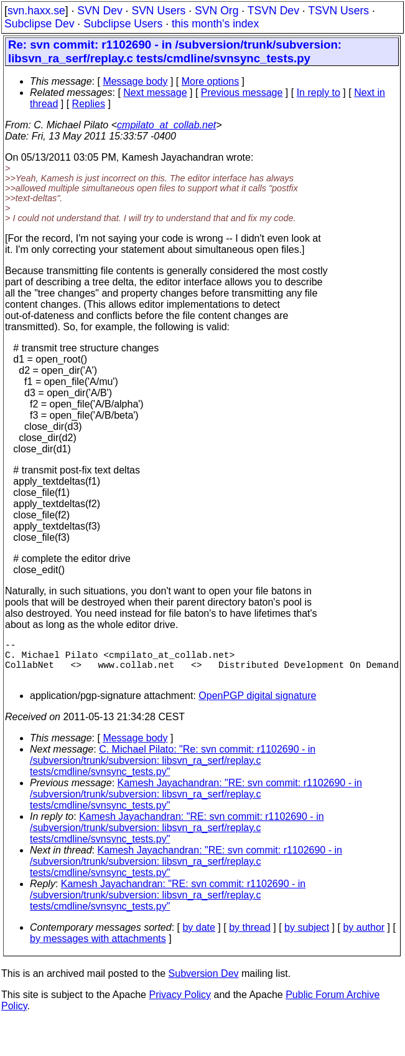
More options (211, 81)
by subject (306, 937)
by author (363, 937)
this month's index (215, 23)
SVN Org (216, 10)
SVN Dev (99, 10)
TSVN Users (338, 10)
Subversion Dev (204, 983)
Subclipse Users (122, 23)
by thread (250, 937)
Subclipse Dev (39, 23)
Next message (155, 92)
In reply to (318, 92)
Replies (88, 103)
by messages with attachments (98, 948)
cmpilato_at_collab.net (166, 125)
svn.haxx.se (36, 10)
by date (198, 937)
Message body (135, 81)
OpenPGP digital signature (257, 705)
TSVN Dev (273, 10)
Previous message (242, 92)
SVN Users (158, 10)
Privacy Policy (180, 1004)
